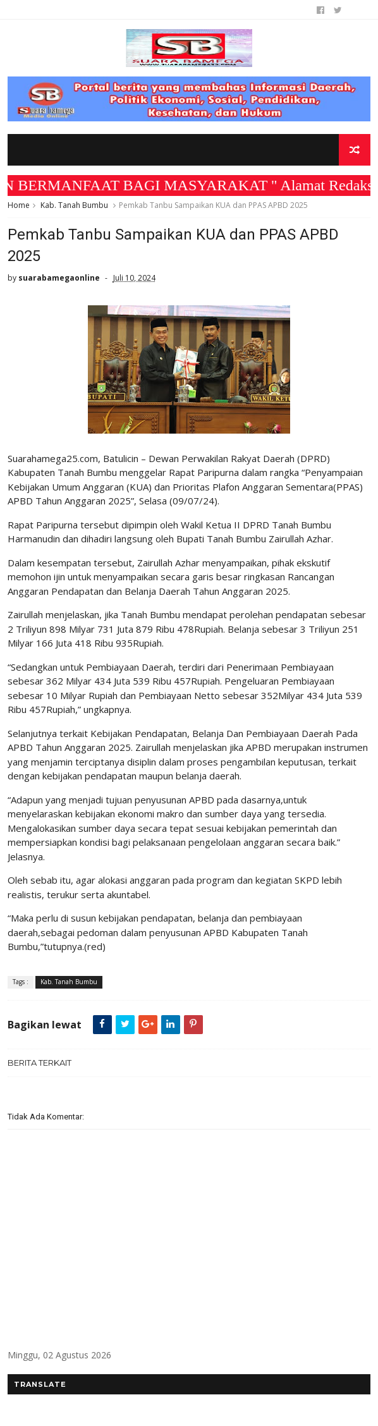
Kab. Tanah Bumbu (74, 205)
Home (19, 205)
